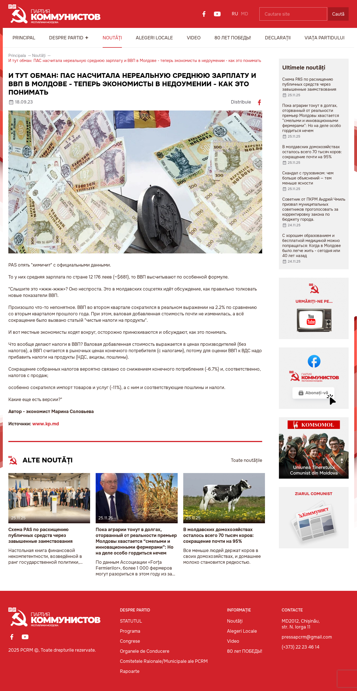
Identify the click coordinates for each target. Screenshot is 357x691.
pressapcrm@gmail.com (307, 637)
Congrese (130, 641)
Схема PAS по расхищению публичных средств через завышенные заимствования (40, 535)
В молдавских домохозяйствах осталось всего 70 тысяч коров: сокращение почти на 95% (218, 535)
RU (235, 14)
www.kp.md (45, 424)
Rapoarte (129, 671)
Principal (24, 38)
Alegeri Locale (154, 38)
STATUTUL (131, 621)
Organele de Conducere (144, 651)
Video (194, 38)
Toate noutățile (246, 460)
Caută (338, 14)
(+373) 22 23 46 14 (300, 647)
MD (244, 14)
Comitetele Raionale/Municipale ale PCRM (164, 661)
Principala (17, 55)
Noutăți (112, 38)
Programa (130, 631)
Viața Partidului (324, 38)
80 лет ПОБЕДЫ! (232, 38)
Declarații (278, 38)
